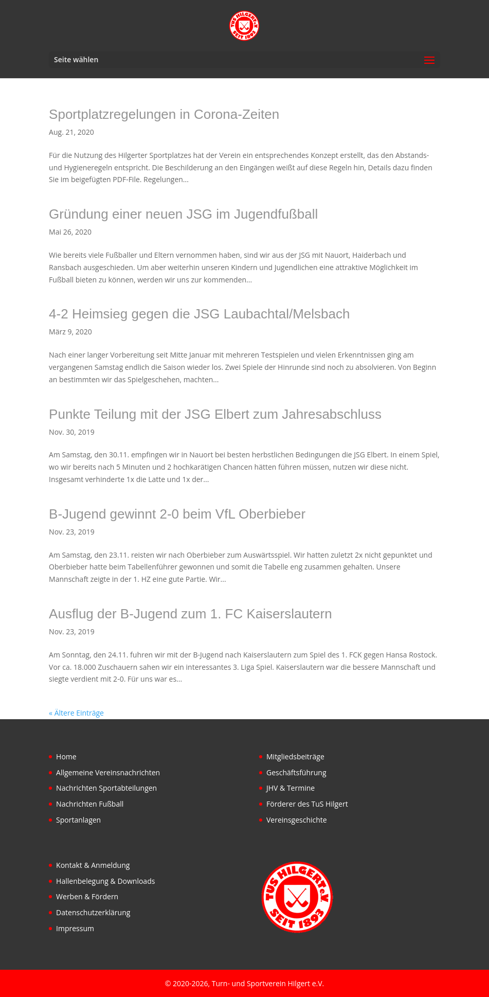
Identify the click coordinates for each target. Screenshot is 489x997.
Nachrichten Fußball (89, 804)
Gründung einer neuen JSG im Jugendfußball (183, 214)
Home (66, 756)
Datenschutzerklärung (93, 912)
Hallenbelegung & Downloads (105, 881)
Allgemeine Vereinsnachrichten (108, 772)
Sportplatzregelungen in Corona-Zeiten (164, 114)
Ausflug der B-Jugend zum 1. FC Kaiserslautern (190, 613)
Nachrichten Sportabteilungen (106, 788)
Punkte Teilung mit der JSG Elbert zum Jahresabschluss (215, 414)
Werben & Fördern (87, 896)
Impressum (75, 928)
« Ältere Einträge (76, 713)
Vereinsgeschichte (296, 820)
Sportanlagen (78, 820)
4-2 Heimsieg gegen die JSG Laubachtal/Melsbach (199, 314)
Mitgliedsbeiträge (295, 756)
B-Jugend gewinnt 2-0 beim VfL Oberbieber (177, 514)
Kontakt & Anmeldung (93, 865)
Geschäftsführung (296, 772)
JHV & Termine (290, 788)
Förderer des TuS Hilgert (307, 804)
